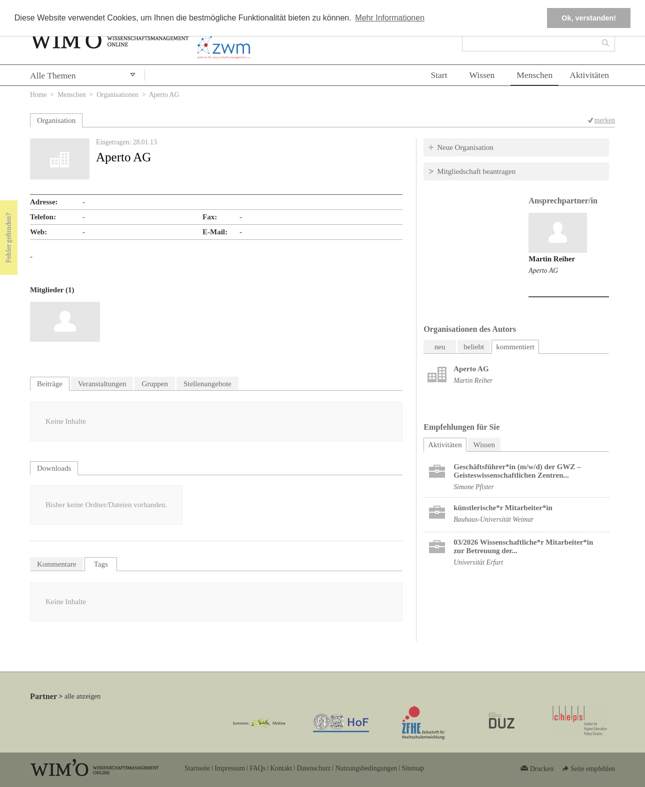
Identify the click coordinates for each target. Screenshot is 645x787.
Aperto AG (543, 270)
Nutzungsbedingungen (366, 768)
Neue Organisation (465, 147)
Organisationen (117, 94)
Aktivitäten (589, 75)
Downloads (54, 468)
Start (438, 75)
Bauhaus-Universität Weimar (494, 519)
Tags (101, 564)
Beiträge (49, 384)
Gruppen (155, 384)
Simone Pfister (474, 487)
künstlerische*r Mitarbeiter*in (503, 508)
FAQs (258, 768)
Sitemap (413, 768)
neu (440, 347)
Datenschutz (313, 768)
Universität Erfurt (478, 562)
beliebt (474, 347)
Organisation (56, 120)
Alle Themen (53, 75)
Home (38, 94)
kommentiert (515, 347)
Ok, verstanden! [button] (589, 18)
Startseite (197, 768)
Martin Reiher (551, 259)
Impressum (229, 768)
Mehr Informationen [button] (389, 17)
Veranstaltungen (102, 384)
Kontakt (281, 768)
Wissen (482, 75)
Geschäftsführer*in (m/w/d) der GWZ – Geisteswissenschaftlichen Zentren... (517, 471)
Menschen (534, 75)
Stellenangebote (208, 384)
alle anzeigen (82, 696)
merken (604, 120)
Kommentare (56, 564)
